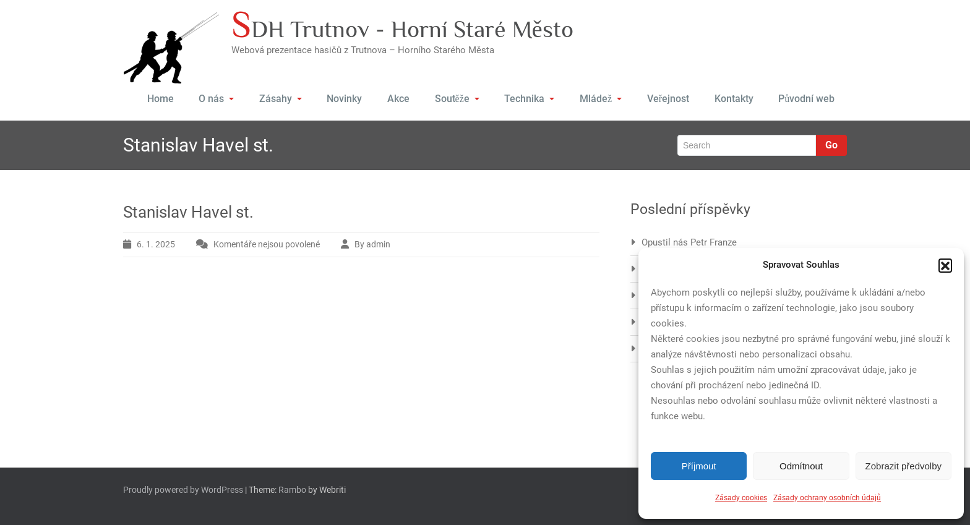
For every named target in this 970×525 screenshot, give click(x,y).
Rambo (292, 490)
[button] (945, 265)
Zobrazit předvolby (903, 466)
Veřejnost (668, 99)
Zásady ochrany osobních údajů (827, 497)
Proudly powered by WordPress (183, 490)
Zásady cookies (741, 497)
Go (831, 145)
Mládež (601, 99)
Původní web (806, 99)
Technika (530, 99)
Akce (399, 99)
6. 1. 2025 (156, 244)
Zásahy (281, 99)
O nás (216, 99)
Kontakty (733, 99)
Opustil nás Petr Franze (689, 242)
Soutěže (457, 99)
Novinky (345, 99)
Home (161, 99)
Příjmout (699, 466)
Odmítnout (801, 466)
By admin (372, 244)
